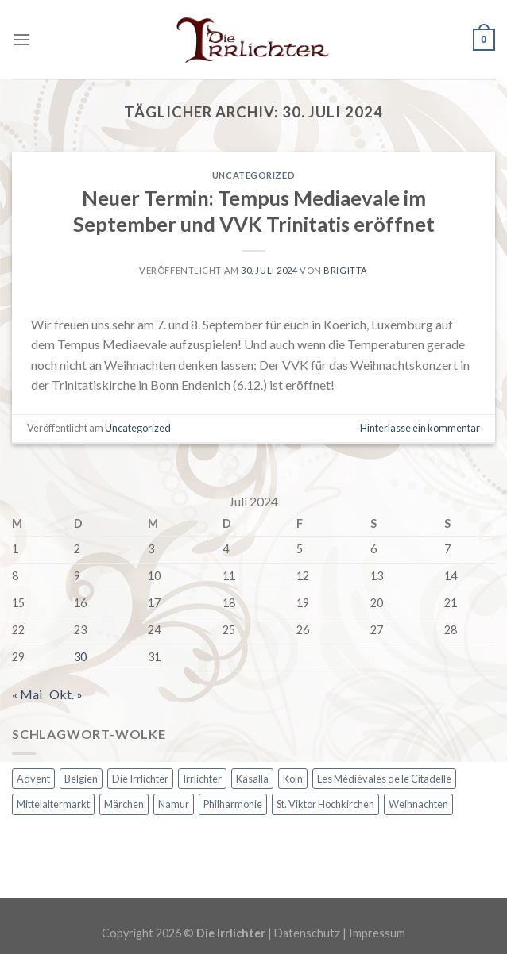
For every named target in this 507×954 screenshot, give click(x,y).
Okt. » (66, 694)
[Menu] (21, 39)
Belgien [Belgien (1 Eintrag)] (81, 778)
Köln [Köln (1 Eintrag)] (293, 778)
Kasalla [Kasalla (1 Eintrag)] (252, 778)
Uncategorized (253, 175)
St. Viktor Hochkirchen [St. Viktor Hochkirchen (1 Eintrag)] (325, 804)
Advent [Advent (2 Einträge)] (33, 778)
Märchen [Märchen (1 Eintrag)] (124, 804)
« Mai (27, 694)
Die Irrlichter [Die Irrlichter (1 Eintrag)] (140, 778)
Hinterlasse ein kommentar (420, 427)
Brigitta (345, 270)
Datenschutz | (311, 933)
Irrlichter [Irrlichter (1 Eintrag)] (202, 778)
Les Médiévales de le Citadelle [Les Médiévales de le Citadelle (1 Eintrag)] (384, 778)
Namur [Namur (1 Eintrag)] (173, 804)
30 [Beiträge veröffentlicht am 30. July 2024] (80, 657)
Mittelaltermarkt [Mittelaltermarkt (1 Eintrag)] (53, 804)
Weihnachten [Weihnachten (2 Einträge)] (418, 804)
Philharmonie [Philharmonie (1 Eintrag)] (232, 804)
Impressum (377, 933)
